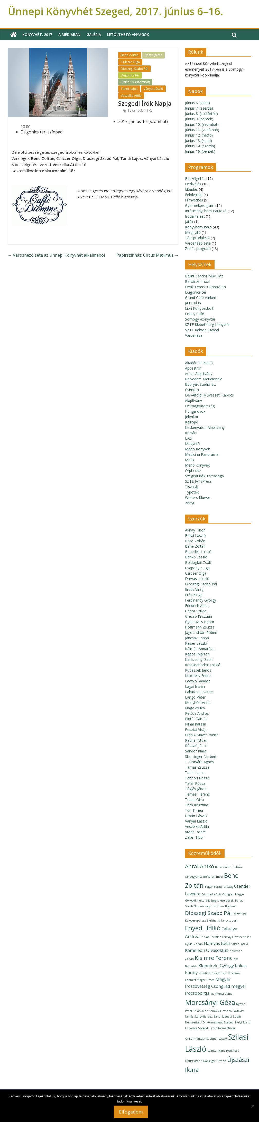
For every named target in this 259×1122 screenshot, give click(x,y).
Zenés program (198, 248)
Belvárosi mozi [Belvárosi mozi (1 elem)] (213, 876)
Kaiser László (196, 643)
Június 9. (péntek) (199, 119)
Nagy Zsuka (195, 707)
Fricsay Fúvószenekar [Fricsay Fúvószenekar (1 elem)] (236, 937)
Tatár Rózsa (195, 783)
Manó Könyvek (197, 449)
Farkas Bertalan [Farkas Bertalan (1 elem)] (210, 937)
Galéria (94, 34)
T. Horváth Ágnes (199, 761)
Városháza (193, 335)
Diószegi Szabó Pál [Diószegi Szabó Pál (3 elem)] (208, 912)
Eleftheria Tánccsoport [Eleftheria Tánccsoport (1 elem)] (222, 920)
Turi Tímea (194, 810)
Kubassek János (198, 670)
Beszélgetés (153, 55)
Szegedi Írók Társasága (204, 475)
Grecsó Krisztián (198, 616)
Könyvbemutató (198, 227)
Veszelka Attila (131, 95)
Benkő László (196, 557)
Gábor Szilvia (195, 610)
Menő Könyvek (197, 465)
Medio (190, 459)
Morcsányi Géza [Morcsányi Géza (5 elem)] (210, 1002)
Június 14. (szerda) (200, 145)
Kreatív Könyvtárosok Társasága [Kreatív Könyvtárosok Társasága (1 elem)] (219, 973)
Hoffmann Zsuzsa (200, 627)
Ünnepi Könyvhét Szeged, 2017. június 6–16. (115, 11)
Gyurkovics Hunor (199, 621)
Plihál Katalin (195, 724)
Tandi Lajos (129, 88)
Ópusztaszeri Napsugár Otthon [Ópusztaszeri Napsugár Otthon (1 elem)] (205, 1061)
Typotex (192, 492)
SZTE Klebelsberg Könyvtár (207, 324)
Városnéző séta (198, 243)
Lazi (188, 438)
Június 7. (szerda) (199, 108)
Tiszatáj (191, 486)
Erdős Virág (194, 589)
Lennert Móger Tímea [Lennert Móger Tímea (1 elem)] (200, 980)
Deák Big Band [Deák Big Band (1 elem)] (227, 906)
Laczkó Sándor (197, 681)
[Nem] (252, 1106)
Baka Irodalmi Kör (141, 110)
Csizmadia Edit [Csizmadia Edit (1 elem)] (211, 894)
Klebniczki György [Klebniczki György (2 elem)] (216, 966)
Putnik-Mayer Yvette (202, 734)
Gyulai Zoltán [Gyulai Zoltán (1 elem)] (194, 944)
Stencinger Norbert (201, 756)
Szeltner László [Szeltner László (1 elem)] (216, 1038)
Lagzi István (195, 686)
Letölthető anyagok (128, 34)
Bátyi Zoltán (195, 540)
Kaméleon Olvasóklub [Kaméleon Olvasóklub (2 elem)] (207, 950)
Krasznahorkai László (202, 664)
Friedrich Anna (197, 605)
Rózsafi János (196, 745)
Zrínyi (189, 502)
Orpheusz (193, 470)
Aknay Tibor (195, 530)
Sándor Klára (195, 751)
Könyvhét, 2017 (37, 34)
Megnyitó (193, 232)
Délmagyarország (200, 405)
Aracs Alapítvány (198, 373)
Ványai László (153, 88)
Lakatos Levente (199, 691)
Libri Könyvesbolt (199, 308)
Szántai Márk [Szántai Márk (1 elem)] (216, 1050)
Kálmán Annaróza (200, 648)
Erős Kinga (193, 594)
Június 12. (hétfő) (199, 135)
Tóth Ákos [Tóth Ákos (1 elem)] (232, 1050)
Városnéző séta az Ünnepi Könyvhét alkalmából (56, 255)
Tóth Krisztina (196, 804)
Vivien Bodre (195, 831)
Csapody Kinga (197, 567)
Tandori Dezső (197, 778)
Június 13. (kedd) (198, 140)
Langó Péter (195, 697)
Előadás (191, 189)
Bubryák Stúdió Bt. (200, 384)
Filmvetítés (194, 200)
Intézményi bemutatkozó (206, 210)
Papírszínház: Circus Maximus (147, 255)
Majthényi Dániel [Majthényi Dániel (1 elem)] (221, 993)
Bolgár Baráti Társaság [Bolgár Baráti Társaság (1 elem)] (219, 886)
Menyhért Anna (197, 702)
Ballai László (195, 535)
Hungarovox (195, 411)
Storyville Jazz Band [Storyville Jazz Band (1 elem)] (207, 1016)
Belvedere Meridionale (203, 378)
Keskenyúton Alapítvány (205, 427)
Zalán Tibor (194, 837)
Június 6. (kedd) (197, 102)
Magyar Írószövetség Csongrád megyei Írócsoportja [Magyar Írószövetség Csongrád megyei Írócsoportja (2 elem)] (215, 986)
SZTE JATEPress (198, 481)
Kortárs (191, 432)
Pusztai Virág (195, 729)
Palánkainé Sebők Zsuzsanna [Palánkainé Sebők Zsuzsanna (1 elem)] (212, 1011)
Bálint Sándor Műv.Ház (204, 276)
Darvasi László (197, 578)
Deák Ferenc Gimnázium (205, 286)
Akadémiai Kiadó (199, 362)
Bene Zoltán (129, 55)
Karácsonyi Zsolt (199, 659)
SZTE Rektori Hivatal (202, 329)
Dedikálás (193, 183)
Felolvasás (193, 194)
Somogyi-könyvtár (200, 319)
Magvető (192, 443)
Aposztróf (193, 368)
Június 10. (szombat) (135, 82)
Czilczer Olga (130, 62)
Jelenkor (191, 416)
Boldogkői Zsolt (198, 562)
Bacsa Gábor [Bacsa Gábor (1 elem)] (223, 867)
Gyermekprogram (199, 205)
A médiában (69, 34)
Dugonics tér (130, 75)
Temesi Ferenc (197, 794)
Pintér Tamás (196, 718)
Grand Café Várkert (201, 297)
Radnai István (196, 740)
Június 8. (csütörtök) (201, 113)
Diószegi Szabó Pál (134, 68)
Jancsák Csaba (197, 637)
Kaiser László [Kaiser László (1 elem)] (239, 944)
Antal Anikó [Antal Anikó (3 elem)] (199, 866)
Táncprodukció (197, 237)
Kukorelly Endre (198, 675)
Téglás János (195, 788)
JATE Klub (193, 303)
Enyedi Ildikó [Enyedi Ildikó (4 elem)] (202, 928)
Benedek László (198, 551)
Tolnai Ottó (194, 799)
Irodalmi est (195, 216)
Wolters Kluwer (197, 497)
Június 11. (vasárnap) (202, 129)
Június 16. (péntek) (200, 151)
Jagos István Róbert (201, 632)
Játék (189, 221)
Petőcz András (197, 713)
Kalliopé (191, 422)
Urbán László (196, 815)
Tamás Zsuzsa (197, 767)
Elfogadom (131, 1112)
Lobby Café (194, 313)
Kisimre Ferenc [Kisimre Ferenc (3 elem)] (214, 957)
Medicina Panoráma (201, 454)
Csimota (192, 389)
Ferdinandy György (200, 600)
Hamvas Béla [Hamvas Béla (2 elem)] (217, 943)
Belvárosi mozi (197, 281)
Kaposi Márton (197, 654)
